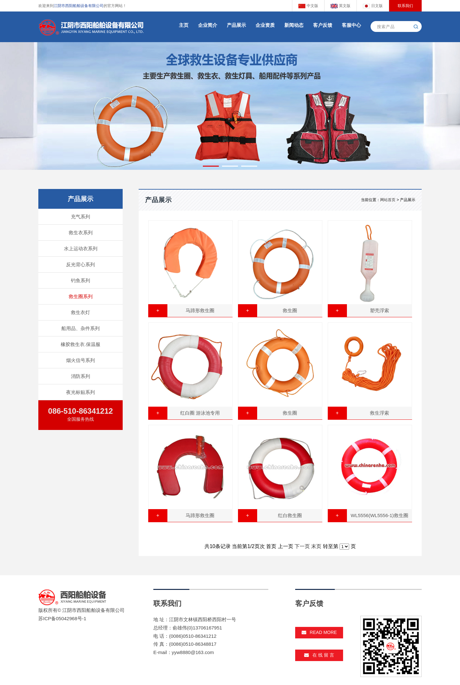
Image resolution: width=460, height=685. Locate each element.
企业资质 (265, 25)
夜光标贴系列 (80, 392)
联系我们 (405, 6)
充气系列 (80, 216)
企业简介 (207, 25)
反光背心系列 (80, 264)
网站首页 (387, 200)
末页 (316, 546)
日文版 (372, 6)
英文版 (340, 6)
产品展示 (236, 25)
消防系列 (80, 376)
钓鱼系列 (80, 280)
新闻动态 (293, 25)
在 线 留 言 (319, 655)
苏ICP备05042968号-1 (62, 618)
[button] (211, 166)
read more (319, 632)
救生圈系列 (81, 296)
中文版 (308, 6)
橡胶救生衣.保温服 (80, 344)
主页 (183, 25)
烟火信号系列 (80, 360)
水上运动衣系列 (80, 248)
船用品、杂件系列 (80, 328)
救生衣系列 (81, 232)
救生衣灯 (80, 312)
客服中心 (351, 25)
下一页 (302, 546)
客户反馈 (322, 25)
